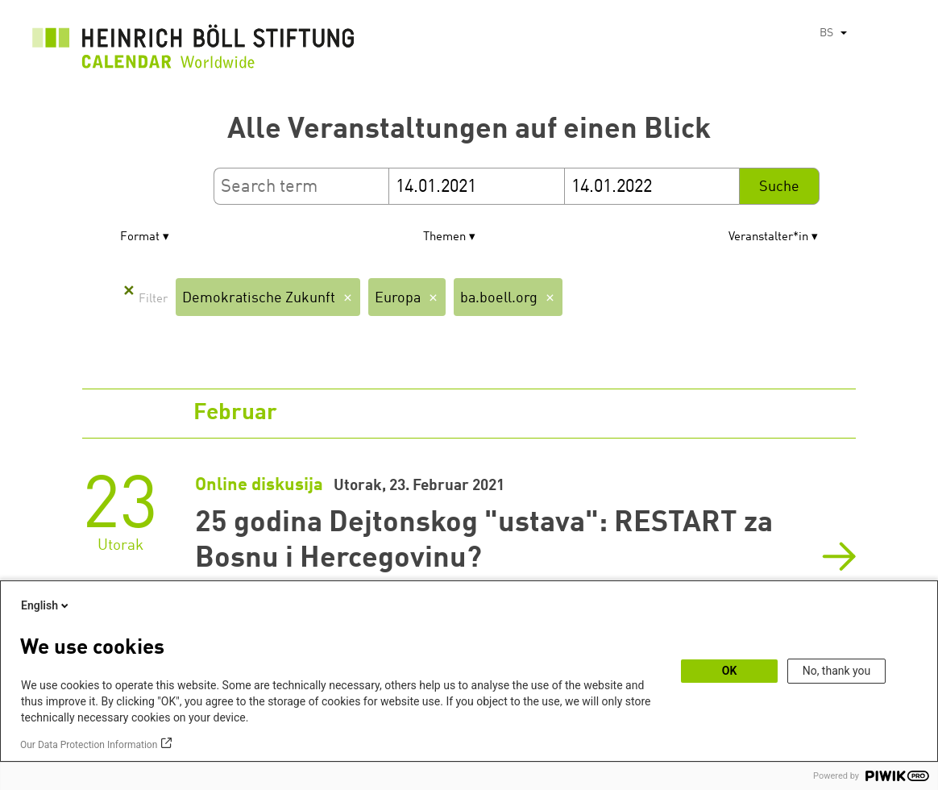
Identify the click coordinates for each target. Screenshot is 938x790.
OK (729, 670)
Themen (444, 237)
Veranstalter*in (768, 237)
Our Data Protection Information (88, 744)
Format (140, 237)
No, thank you (837, 670)
